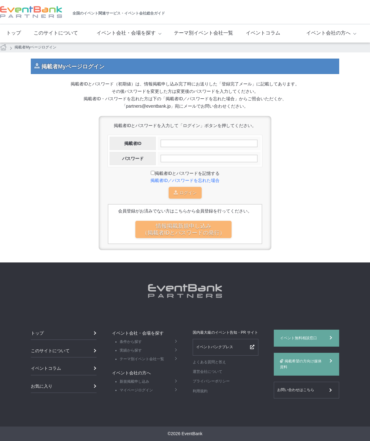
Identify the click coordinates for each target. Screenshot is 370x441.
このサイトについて (56, 32)
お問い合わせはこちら (295, 390)
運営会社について (207, 371)
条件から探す (131, 342)
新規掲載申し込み (134, 381)
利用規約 (200, 391)
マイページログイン (136, 390)
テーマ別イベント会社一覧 (203, 32)
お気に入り (41, 386)
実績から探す (131, 350)
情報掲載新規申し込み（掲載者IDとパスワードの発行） (183, 229)
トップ (13, 32)
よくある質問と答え (209, 362)
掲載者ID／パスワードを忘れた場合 (185, 180)
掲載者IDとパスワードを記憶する (187, 173)
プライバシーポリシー (211, 381)
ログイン (185, 193)
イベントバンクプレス (214, 347)
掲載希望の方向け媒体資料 (301, 364)
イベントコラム (263, 32)
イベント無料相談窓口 (298, 338)
